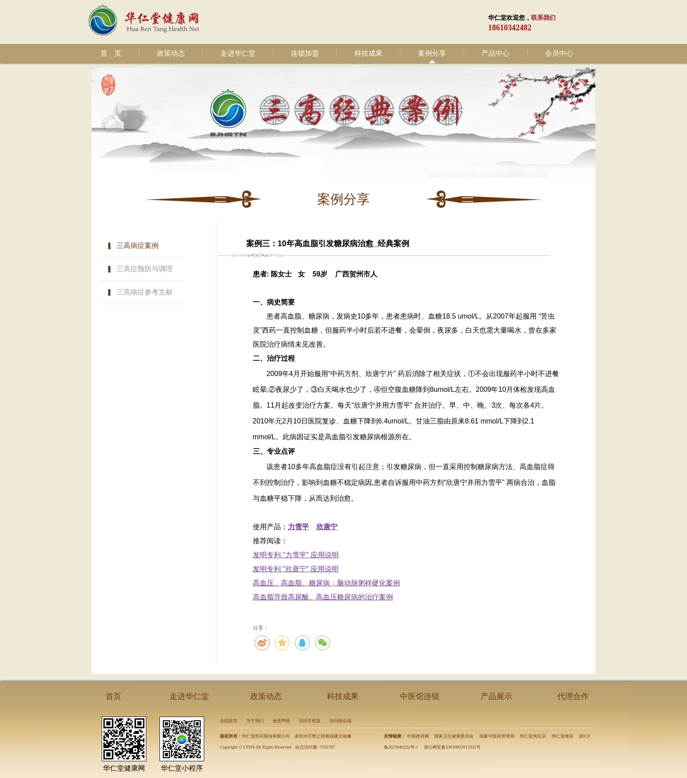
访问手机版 (310, 720)
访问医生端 (340, 720)
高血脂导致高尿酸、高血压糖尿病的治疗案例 (323, 597)
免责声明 (281, 720)
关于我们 (255, 720)
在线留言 (228, 720)
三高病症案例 (138, 245)
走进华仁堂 (237, 53)
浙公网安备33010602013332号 (452, 747)
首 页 (110, 53)
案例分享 (432, 53)
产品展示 (496, 696)
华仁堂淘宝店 (533, 736)
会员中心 (559, 53)
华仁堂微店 (563, 736)
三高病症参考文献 (145, 292)
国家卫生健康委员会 (454, 736)
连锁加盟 (305, 53)
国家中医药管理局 (496, 736)
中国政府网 (418, 736)
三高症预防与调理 (145, 268)
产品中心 (496, 53)
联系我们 (543, 17)
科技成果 (368, 53)
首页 (113, 696)
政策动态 (171, 53)
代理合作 (573, 696)
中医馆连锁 (419, 696)
